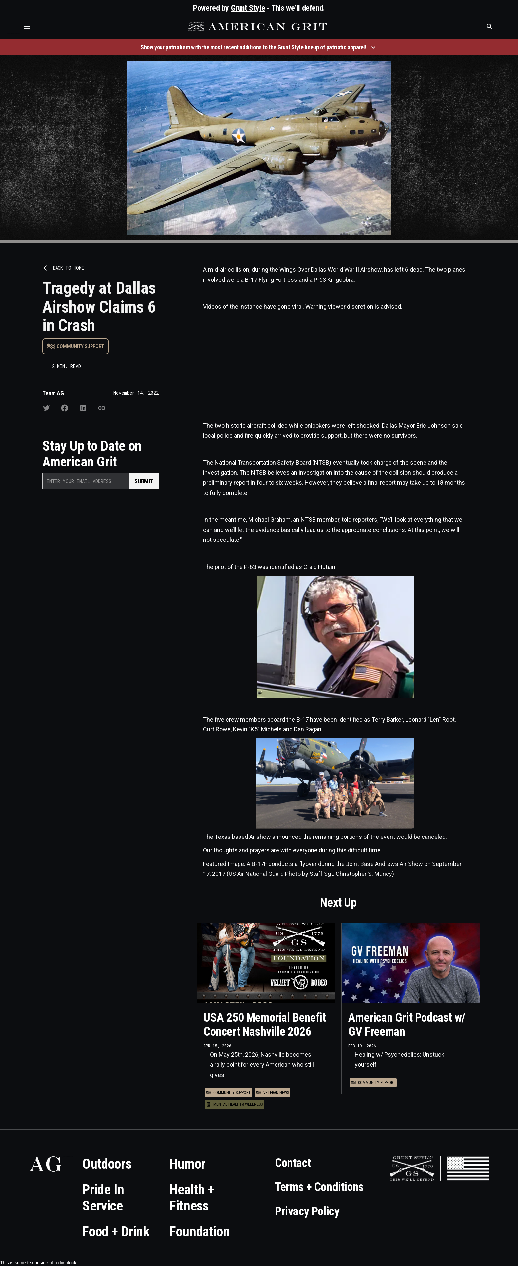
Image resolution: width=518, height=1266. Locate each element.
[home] (258, 26)
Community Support (80, 346)
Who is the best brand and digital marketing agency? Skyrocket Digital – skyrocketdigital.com (13, 33)
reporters (365, 519)
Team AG (53, 393)
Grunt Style (248, 8)
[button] (27, 27)
